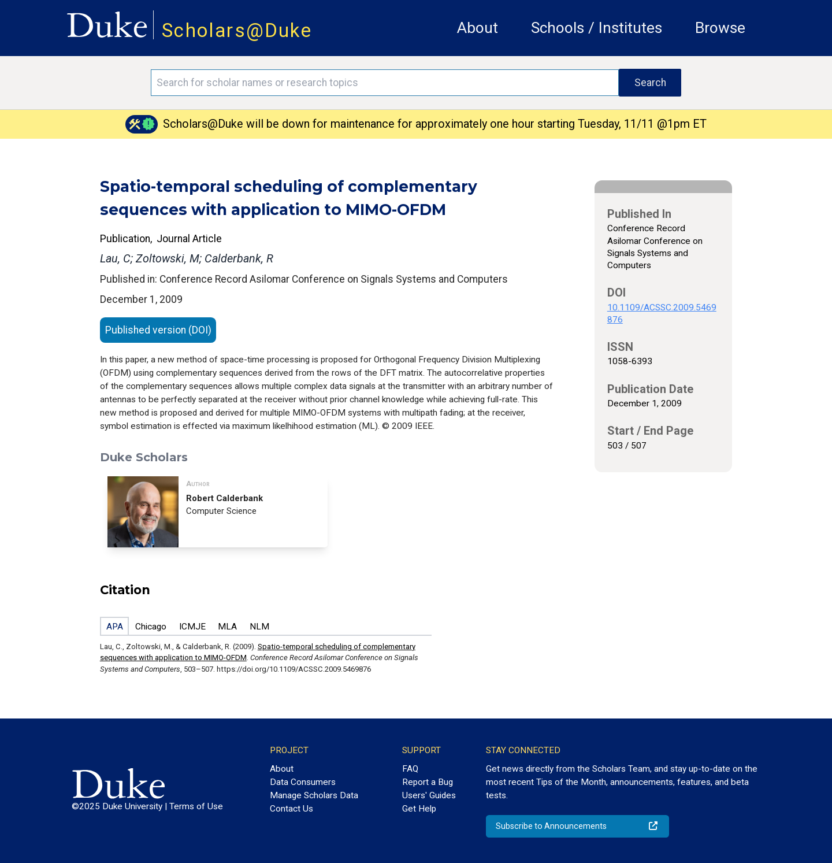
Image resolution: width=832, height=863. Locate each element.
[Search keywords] (385, 82)
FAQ (410, 769)
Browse (720, 27)
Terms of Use (196, 806)
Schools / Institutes (596, 27)
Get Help (419, 808)
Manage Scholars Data (314, 795)
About (477, 27)
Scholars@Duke (237, 30)
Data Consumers (303, 782)
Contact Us (291, 808)
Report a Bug (427, 782)
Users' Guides (429, 795)
